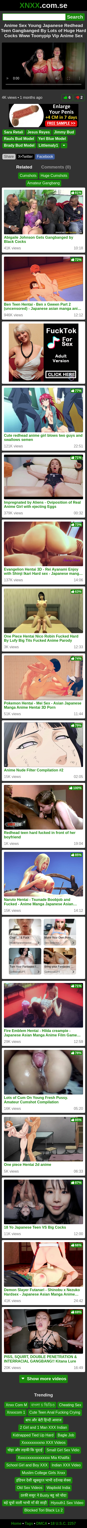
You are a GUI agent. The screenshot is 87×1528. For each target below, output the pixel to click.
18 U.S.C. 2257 (63, 1523)
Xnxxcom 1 (16, 1413)
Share (9, 157)
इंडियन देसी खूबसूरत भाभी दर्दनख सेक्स (43, 1480)
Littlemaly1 (48, 145)
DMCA (41, 1523)
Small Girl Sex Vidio (63, 1450)
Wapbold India (58, 1488)
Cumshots (28, 176)
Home (16, 1523)
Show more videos (43, 1378)
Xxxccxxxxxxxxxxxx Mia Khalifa (43, 1458)
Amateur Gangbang (43, 183)
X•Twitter (25, 157)
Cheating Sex (70, 1405)
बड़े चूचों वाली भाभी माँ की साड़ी (25, 1503)
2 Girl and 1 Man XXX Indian (43, 1428)
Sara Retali (13, 132)
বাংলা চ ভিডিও (43, 1405)
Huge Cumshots (54, 176)
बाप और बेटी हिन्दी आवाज (44, 1420)
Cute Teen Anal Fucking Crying (54, 1413)
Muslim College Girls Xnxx (43, 1473)
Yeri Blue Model (52, 139)
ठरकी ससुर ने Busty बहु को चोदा (44, 1495)
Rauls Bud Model (19, 139)
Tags (29, 1523)
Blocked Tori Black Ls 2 (43, 1510)
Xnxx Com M (16, 1405)
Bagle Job (66, 1435)
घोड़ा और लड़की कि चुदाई (25, 1450)
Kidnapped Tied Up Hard (33, 1435)
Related (24, 167)
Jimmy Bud (64, 132)
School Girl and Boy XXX (27, 1465)
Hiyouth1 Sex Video (67, 1503)
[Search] (33, 17)
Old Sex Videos (29, 1488)
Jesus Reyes (38, 132)
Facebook (45, 157)
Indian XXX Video (66, 1465)
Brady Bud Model (19, 145)
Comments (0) (56, 167)
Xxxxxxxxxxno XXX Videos (43, 1443)
